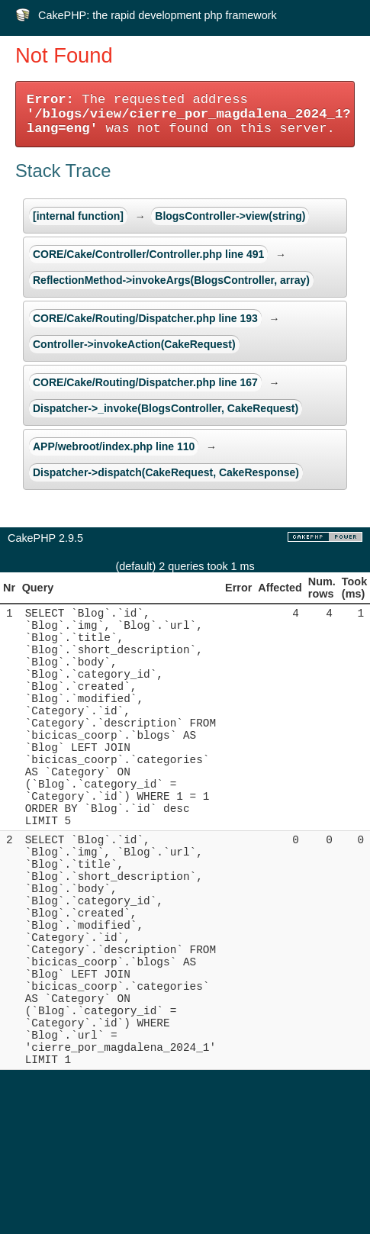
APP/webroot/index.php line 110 (114, 446)
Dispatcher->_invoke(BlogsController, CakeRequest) (165, 408)
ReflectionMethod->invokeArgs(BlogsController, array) (171, 280)
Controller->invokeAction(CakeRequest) (134, 344)
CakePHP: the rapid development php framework (157, 15)
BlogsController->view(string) (230, 216)
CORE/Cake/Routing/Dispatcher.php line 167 (145, 382)
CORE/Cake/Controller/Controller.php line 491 (148, 254)
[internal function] (78, 216)
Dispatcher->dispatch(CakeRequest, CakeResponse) (166, 472)
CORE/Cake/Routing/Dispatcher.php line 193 (145, 318)
